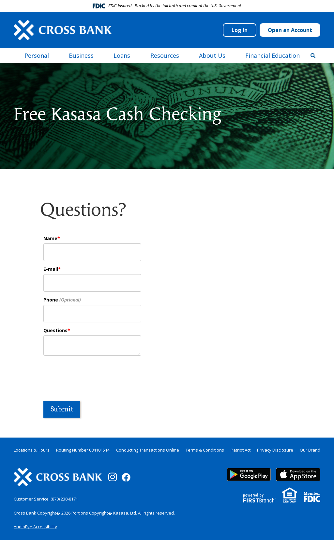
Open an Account (290, 30)
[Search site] (313, 55)
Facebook (126, 477)
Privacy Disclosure (275, 450)
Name (50, 238)
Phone (50, 300)
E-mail (50, 269)
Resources (164, 55)
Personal (36, 55)
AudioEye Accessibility (35, 527)
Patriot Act (240, 450)
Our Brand (310, 450)
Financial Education (272, 55)
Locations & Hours (32, 450)
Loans (122, 55)
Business (81, 55)
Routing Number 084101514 (83, 450)
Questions (55, 330)
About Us (212, 55)
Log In (240, 30)
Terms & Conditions (205, 450)
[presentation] (93, 374)
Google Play (249, 474)
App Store (298, 474)
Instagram (112, 477)
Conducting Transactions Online (147, 450)
